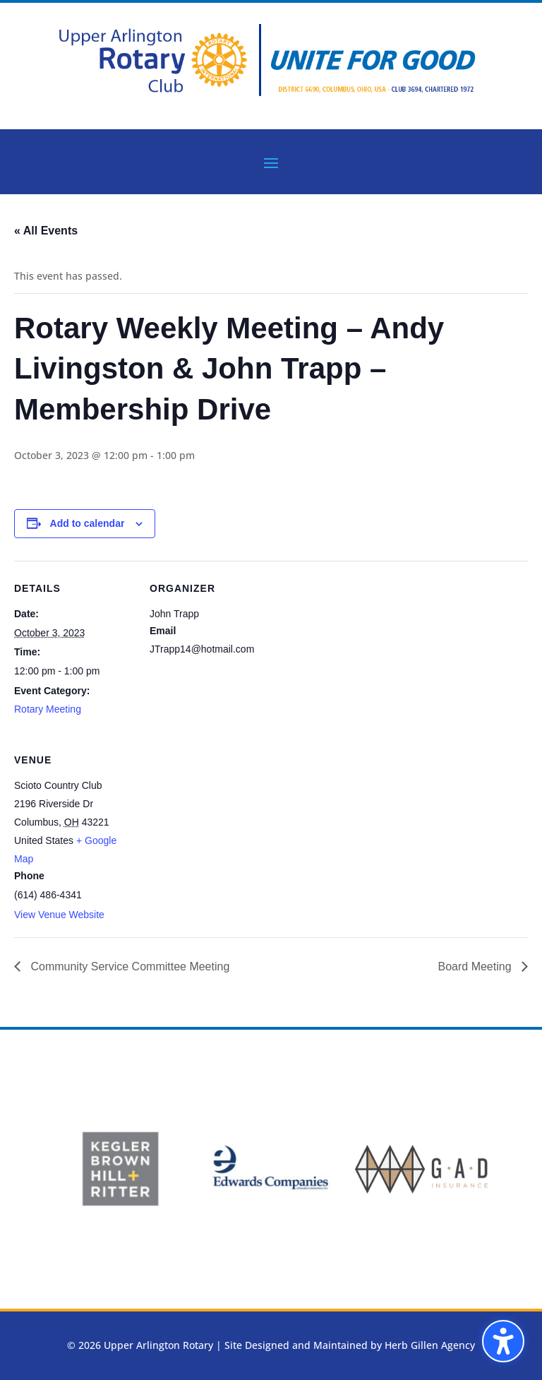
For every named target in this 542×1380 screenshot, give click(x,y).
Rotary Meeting (47, 709)
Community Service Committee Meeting (128, 966)
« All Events (46, 231)
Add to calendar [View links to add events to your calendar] (87, 523)
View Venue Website (59, 914)
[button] (503, 1341)
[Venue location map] (224, 829)
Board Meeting (476, 966)
